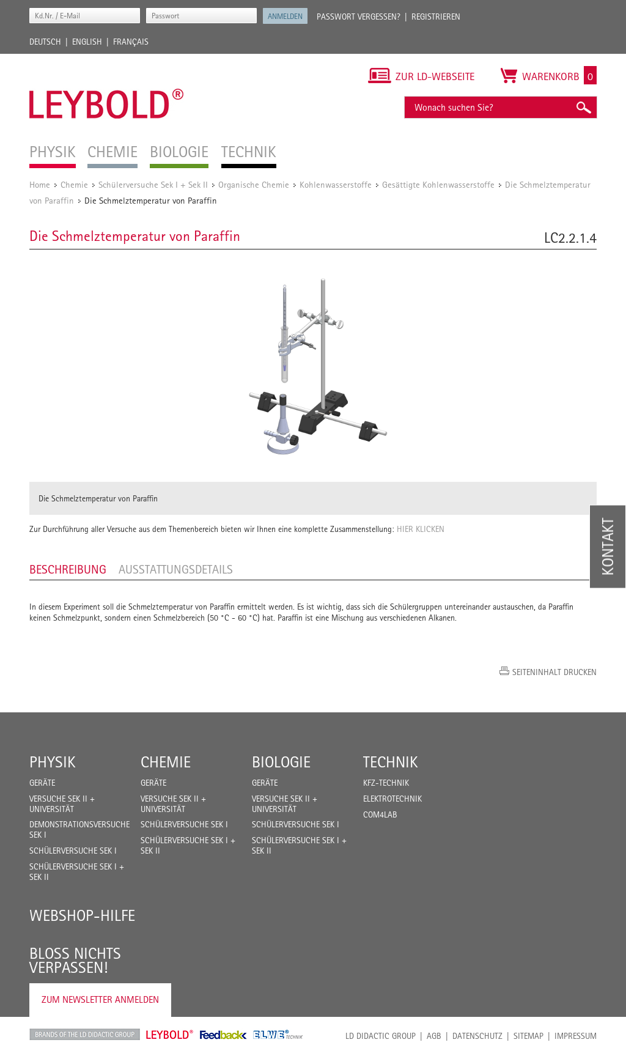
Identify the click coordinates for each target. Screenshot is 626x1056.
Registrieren (435, 16)
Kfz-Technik (386, 783)
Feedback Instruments (223, 1034)
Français (131, 41)
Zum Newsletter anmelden (100, 999)
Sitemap (528, 1036)
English (87, 41)
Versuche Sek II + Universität (62, 804)
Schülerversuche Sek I (73, 850)
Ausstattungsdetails (176, 569)
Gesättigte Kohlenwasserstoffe (438, 184)
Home (39, 184)
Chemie (74, 184)
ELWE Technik (278, 1034)
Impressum (575, 1036)
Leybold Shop (170, 1034)
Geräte (42, 783)
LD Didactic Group (380, 1036)
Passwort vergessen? (358, 16)
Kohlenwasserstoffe (336, 184)
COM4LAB (380, 814)
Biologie (281, 762)
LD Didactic (84, 1034)
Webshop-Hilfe (82, 915)
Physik (52, 762)
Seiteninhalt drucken (554, 672)
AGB (434, 1036)
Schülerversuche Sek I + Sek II (153, 184)
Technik (390, 762)
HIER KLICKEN (420, 529)
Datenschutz (477, 1036)
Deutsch (45, 41)
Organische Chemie (253, 184)
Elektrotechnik (392, 798)
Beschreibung (67, 569)
